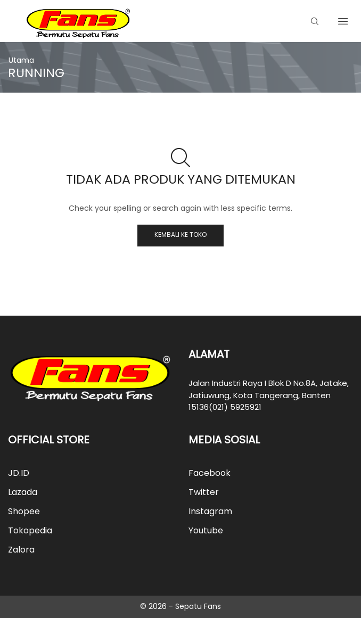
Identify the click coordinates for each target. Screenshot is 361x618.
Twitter (203, 492)
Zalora (21, 549)
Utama (21, 60)
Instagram (210, 511)
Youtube (205, 530)
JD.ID (18, 473)
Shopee (24, 511)
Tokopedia (30, 530)
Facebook (209, 473)
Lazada (22, 492)
